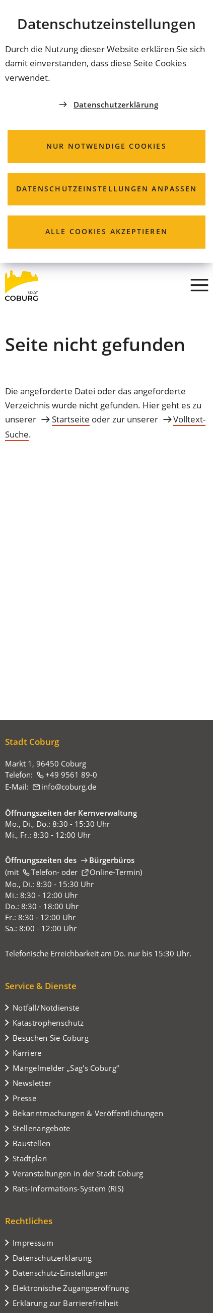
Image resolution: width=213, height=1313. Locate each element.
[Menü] (199, 285)
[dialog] (106, 131)
